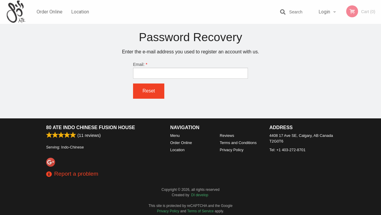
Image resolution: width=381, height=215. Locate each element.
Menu (175, 135)
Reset (149, 90)
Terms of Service (200, 211)
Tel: (287, 150)
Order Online (50, 12)
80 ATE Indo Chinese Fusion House (90, 127)
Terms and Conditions (238, 142)
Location (80, 12)
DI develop (199, 195)
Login (324, 12)
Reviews (227, 135)
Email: (190, 70)
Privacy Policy (231, 150)
